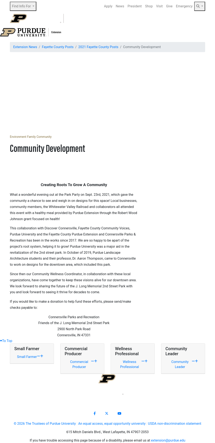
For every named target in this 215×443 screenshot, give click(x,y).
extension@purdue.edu (168, 440)
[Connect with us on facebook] (94, 413)
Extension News (25, 47)
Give (169, 6)
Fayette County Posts (57, 47)
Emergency (184, 6)
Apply (108, 6)
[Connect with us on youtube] (119, 413)
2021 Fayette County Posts (98, 47)
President (134, 6)
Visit (159, 6)
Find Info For (22, 6)
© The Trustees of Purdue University (45, 424)
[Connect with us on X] (107, 413)
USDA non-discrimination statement (174, 424)
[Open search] (196, 18)
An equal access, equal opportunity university (112, 424)
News (120, 6)
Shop (149, 6)
